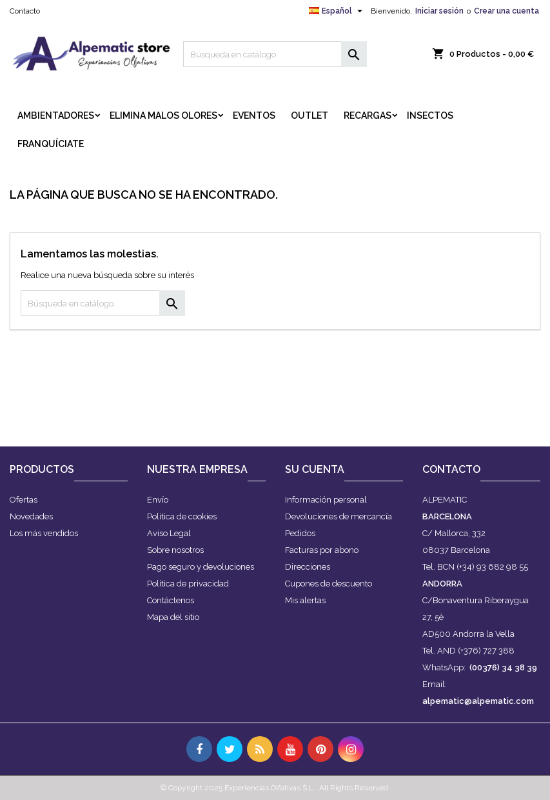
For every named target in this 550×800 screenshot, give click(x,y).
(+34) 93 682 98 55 (492, 567)
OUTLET (309, 115)
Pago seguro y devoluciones (200, 567)
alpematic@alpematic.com (478, 701)
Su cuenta (314, 469)
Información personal (326, 500)
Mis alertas (305, 600)
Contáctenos (170, 600)
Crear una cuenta (506, 10)
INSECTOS (430, 115)
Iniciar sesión (439, 10)
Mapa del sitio (173, 617)
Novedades (31, 516)
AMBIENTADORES (55, 115)
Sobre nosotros (175, 550)
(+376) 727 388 (486, 650)
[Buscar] (274, 54)
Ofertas (23, 500)
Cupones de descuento (328, 583)
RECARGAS (367, 115)
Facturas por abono (321, 550)
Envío (157, 500)
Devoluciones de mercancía (338, 516)
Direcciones (307, 567)
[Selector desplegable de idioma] (337, 11)
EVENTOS (254, 115)
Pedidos (300, 533)
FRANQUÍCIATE (50, 144)
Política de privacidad (188, 583)
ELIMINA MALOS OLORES (163, 115)
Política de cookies (182, 516)
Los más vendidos (44, 533)
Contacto (25, 10)
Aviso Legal (169, 533)
